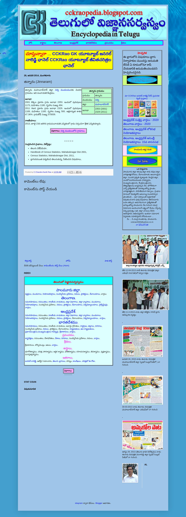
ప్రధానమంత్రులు (31, 332)
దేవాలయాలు (95, 294)
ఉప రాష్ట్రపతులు (87, 329)
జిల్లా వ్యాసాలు (84, 302)
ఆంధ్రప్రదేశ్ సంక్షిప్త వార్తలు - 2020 (141, 119)
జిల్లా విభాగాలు (72, 302)
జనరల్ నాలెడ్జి (30, 361)
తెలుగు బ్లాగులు (59, 361)
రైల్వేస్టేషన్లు (103, 305)
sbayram (79, 503)
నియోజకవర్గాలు (49, 294)
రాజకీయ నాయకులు (57, 302)
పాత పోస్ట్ (108, 261)
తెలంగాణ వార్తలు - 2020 (137, 123)
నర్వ (97, 100)
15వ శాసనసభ (150, 142)
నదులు (77, 294)
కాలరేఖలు (77, 361)
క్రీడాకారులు (64, 332)
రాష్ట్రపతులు (75, 329)
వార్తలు (28, 307)
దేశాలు (57, 338)
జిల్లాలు (91, 326)
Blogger (99, 503)
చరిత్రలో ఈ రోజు (88, 361)
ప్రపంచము (109, 43)
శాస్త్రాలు (43, 43)
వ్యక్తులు (28, 294)
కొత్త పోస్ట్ (28, 261)
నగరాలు (98, 326)
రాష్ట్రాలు (83, 326)
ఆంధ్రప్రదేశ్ (74, 43)
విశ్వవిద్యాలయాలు (90, 305)
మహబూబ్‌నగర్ (102, 104)
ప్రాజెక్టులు (84, 294)
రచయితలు (43, 302)
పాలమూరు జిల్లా (68, 290)
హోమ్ (68, 261)
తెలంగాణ (58, 43)
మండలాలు (37, 294)
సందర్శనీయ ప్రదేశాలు (64, 294)
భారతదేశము (91, 43)
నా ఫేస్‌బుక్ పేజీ (142, 225)
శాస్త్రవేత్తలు (29, 338)
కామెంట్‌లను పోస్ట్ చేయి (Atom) (56, 265)
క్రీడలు (123, 43)
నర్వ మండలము (62, 90)
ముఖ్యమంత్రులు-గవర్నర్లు (48, 332)
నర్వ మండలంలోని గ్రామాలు (72, 131)
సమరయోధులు (31, 302)
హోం (30, 43)
